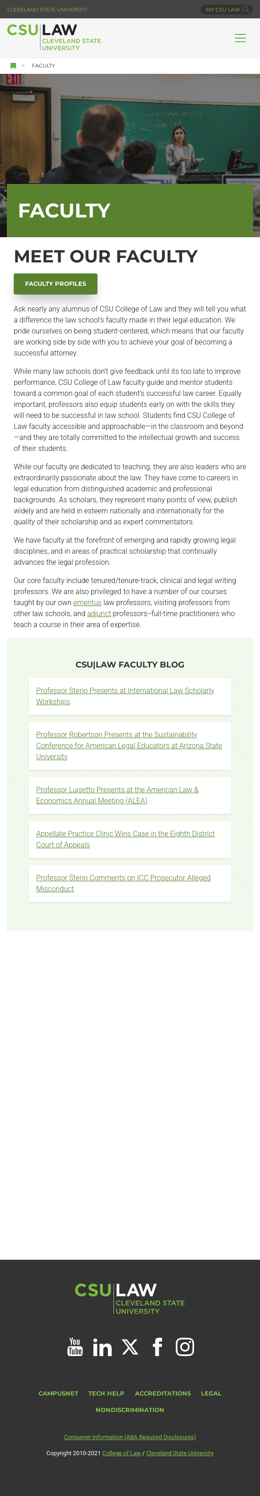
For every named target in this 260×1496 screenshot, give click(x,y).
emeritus (87, 602)
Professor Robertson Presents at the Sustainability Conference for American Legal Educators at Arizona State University (129, 745)
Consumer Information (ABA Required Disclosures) (130, 1437)
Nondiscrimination (130, 1410)
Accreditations (163, 1393)
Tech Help (106, 1393)
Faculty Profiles (55, 283)
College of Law (122, 1453)
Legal (211, 1393)
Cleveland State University (47, 9)
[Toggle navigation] (240, 38)
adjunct (99, 613)
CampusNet (58, 1393)
